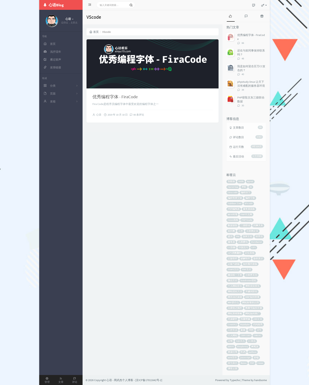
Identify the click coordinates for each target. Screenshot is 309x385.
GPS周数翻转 (235, 253)
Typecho (235, 380)
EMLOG (257, 335)
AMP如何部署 (252, 297)
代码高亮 (257, 324)
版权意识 (258, 258)
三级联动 (245, 225)
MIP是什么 (233, 302)
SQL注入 (240, 341)
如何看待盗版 (250, 264)
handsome (260, 380)
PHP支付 (246, 269)
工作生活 (232, 330)
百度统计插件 (235, 308)
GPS (253, 247)
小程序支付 (251, 275)
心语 (98, 114)
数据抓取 (232, 225)
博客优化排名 (252, 286)
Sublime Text (234, 203)
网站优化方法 (235, 291)
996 (237, 236)
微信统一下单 (235, 275)
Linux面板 (233, 220)
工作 (240, 231)
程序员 (259, 236)
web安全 (232, 357)
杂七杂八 (232, 363)
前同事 (231, 231)
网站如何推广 (252, 313)
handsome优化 (248, 280)
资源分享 (232, 352)
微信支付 (232, 280)
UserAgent (256, 242)
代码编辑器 (234, 209)
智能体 (231, 181)
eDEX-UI (257, 319)
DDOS (231, 346)
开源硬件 (232, 319)
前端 (256, 357)
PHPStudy (247, 220)
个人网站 (232, 335)
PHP (252, 363)
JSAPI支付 (233, 269)
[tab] (230, 16)
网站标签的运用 (250, 302)
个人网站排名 (235, 286)
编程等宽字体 (235, 198)
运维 (230, 341)
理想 (251, 330)
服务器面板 (249, 209)
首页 (94, 32)
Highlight (245, 324)
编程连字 (245, 192)
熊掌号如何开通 (253, 308)
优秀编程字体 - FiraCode (115, 96)
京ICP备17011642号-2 (148, 380)
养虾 (244, 187)
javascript (245, 357)
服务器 (231, 242)
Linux (260, 363)
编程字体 (250, 198)
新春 (243, 330)
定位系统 (249, 253)
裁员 (230, 236)
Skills (241, 181)
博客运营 (232, 368)
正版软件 (232, 258)
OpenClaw (233, 187)
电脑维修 (245, 319)
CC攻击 (252, 341)
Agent (250, 181)
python (252, 352)
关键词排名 (251, 291)
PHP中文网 (246, 214)
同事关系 (258, 225)
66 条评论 (138, 114)
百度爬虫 (243, 242)
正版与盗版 (234, 264)
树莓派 (254, 346)
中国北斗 (243, 247)
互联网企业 (252, 231)
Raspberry (242, 346)
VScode (249, 203)
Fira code (232, 192)
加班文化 (247, 236)
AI (251, 187)
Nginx (244, 363)
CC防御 (231, 247)
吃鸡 (243, 352)
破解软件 (245, 258)
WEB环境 (232, 214)
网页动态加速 (235, 297)
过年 (259, 330)
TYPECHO (245, 335)
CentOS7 (232, 324)
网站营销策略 (235, 313)
